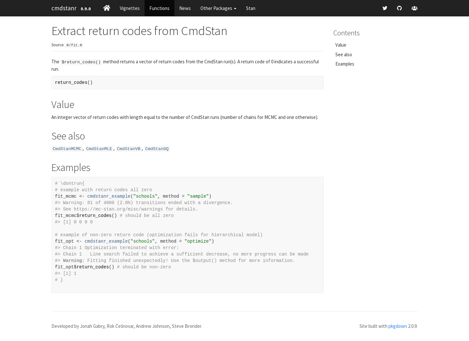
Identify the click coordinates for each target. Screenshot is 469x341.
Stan (250, 8)
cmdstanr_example (108, 196)
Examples (344, 64)
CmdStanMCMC (67, 149)
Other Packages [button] (218, 8)
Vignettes (130, 8)
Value (340, 45)
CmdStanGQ (157, 149)
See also (343, 54)
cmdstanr (63, 8)
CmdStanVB (128, 149)
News (185, 8)
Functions (159, 8)
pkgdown (397, 326)
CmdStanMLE (99, 149)
